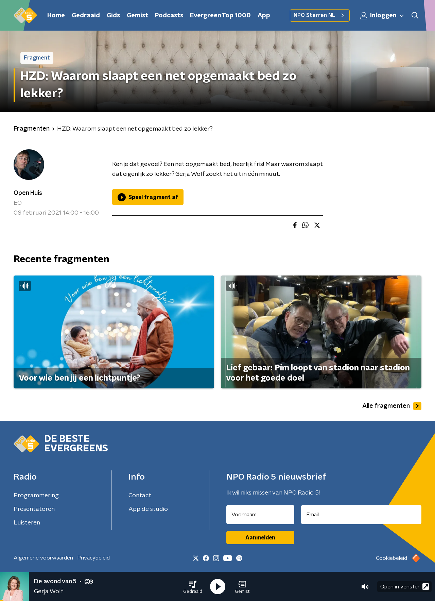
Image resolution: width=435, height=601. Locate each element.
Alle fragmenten (391, 406)
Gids (113, 16)
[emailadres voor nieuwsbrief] (361, 514)
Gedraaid (86, 16)
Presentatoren (34, 509)
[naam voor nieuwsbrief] (260, 514)
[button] (193, 587)
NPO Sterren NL (320, 15)
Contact (139, 496)
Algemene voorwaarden (43, 558)
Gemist (137, 16)
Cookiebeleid (391, 558)
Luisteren (27, 523)
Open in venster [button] (404, 586)
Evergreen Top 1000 (220, 16)
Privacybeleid (93, 558)
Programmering (36, 496)
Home (56, 16)
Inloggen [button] (382, 15)
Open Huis (28, 193)
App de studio (148, 509)
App (264, 16)
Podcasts (169, 16)
